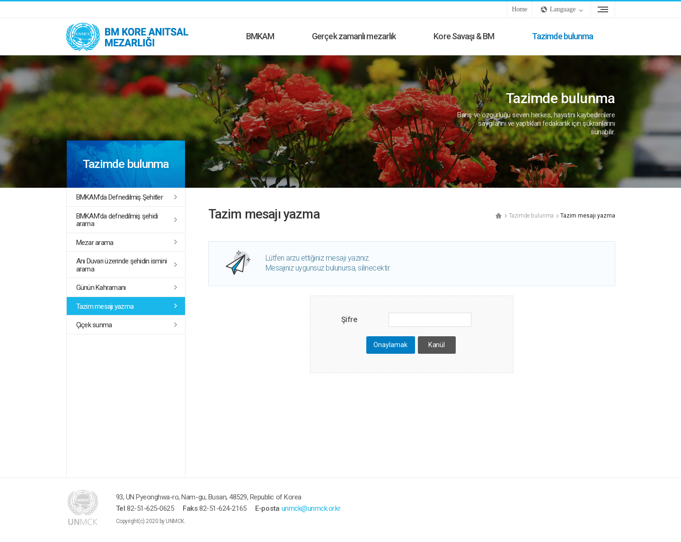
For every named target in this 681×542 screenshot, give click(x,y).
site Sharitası (603, 9)
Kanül (436, 345)
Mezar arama (95, 242)
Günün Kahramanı (101, 287)
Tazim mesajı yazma (105, 306)
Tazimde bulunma (562, 36)
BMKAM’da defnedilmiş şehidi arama (117, 220)
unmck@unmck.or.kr (311, 508)
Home (519, 9)
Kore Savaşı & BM (463, 36)
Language (563, 9)
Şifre (349, 319)
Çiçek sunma (94, 325)
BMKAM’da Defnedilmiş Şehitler (119, 197)
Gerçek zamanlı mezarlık (354, 36)
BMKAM (260, 36)
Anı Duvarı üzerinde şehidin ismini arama (121, 265)
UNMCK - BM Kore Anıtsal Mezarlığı (137, 36)
